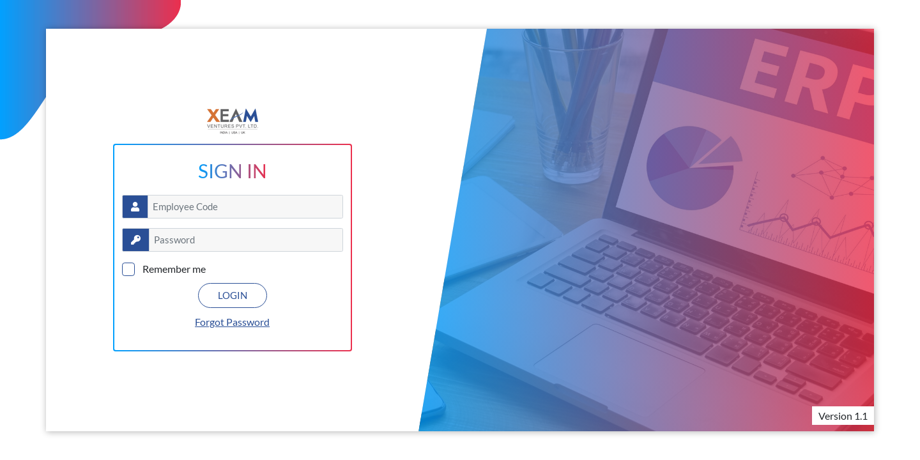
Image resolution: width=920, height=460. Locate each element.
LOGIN (232, 295)
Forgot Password (232, 322)
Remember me (174, 269)
